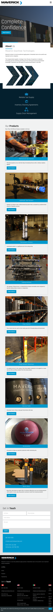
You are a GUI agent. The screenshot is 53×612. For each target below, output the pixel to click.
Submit (6, 531)
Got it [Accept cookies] (50, 608)
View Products (6, 32)
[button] (51, 3)
